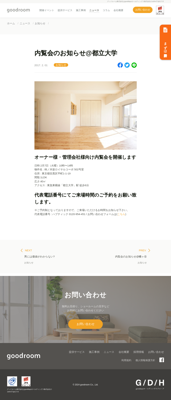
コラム (106, 10)
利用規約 (126, 360)
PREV (144, 250)
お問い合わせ (142, 9)
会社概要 (118, 10)
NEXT (26, 250)
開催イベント (46, 10)
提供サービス (65, 10)
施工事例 (81, 10)
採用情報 (138, 351)
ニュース (94, 10)
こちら (121, 214)
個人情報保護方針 (145, 360)
